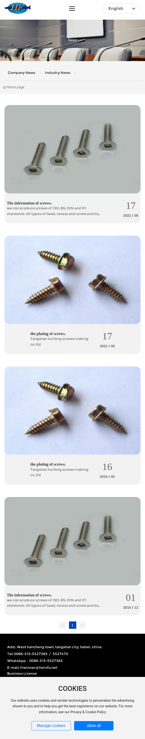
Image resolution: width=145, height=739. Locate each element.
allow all (94, 726)
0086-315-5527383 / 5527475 (41, 654)
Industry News (57, 72)
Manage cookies (51, 726)
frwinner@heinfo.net (38, 667)
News (72, 40)
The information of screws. (29, 203)
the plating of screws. (48, 334)
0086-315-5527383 (46, 660)
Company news (21, 72)
